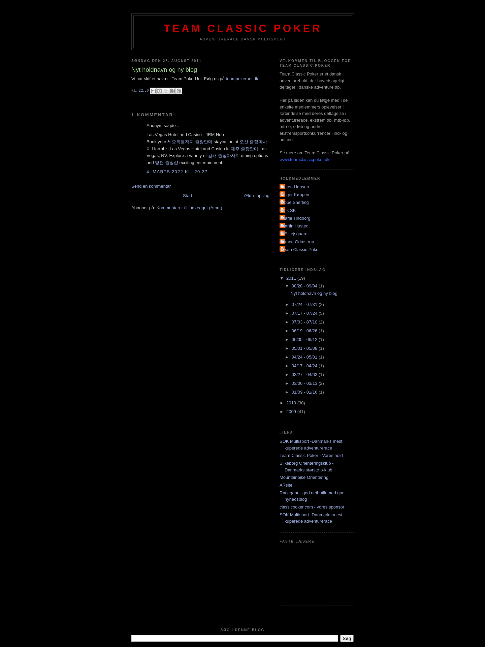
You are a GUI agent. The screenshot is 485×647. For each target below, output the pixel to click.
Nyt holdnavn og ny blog (313, 293)
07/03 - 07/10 (305, 322)
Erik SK (288, 210)
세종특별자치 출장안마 (190, 141)
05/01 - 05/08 (305, 348)
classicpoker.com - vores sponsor (312, 507)
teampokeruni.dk (241, 78)
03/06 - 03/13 (305, 383)
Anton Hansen (295, 186)
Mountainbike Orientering (304, 477)
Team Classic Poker (243, 28)
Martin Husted (295, 225)
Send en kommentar (151, 186)
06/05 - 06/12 (305, 339)
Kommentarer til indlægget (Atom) (189, 207)
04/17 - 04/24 (305, 365)
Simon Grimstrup (297, 241)
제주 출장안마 (244, 148)
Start (187, 195)
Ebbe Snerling (295, 202)
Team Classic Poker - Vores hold (311, 455)
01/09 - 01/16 (305, 392)
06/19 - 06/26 (305, 330)
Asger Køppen (295, 194)
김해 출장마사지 (224, 155)
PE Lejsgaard (294, 233)
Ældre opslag (256, 195)
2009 (291, 411)
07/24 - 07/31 (305, 304)
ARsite (286, 485)
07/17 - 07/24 (305, 313)
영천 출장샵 (166, 162)
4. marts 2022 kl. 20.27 (177, 171)
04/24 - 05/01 (305, 357)
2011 (291, 278)
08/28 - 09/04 (305, 285)
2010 (291, 402)
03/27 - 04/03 (305, 374)
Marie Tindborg (296, 218)
